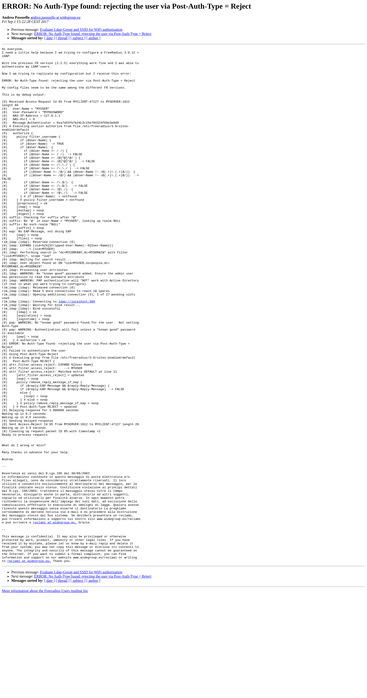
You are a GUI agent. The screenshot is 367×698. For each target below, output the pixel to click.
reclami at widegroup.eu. (55, 617)
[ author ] (93, 38)
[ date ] (49, 38)
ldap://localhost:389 (77, 352)
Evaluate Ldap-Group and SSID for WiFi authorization (81, 30)
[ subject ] (77, 38)
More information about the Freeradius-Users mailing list (45, 694)
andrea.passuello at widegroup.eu (55, 17)
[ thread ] (63, 38)
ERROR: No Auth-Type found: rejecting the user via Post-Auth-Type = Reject (92, 34)
